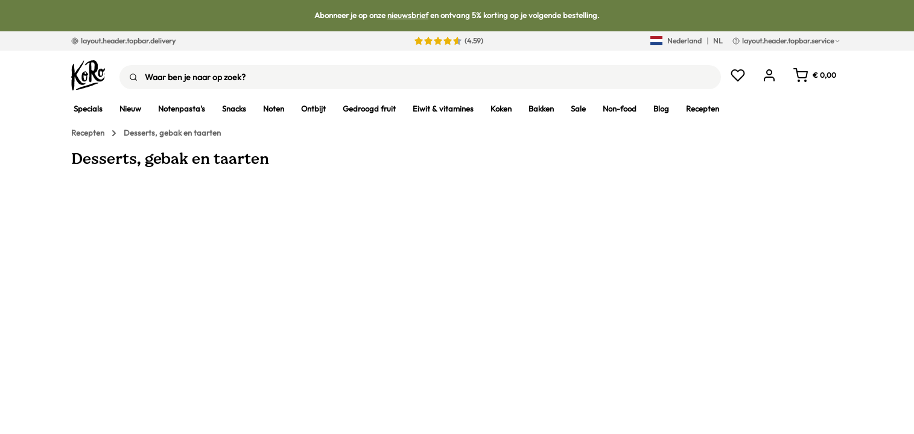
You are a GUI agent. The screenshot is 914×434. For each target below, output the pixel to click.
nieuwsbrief (407, 15)
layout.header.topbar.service (786, 40)
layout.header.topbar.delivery (123, 40)
